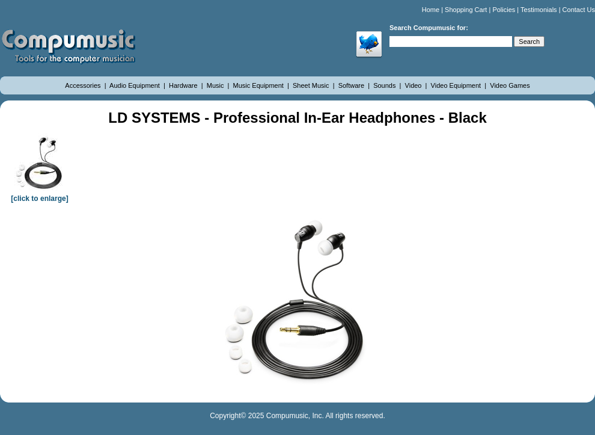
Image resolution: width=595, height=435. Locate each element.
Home (430, 9)
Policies (503, 9)
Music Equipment (259, 85)
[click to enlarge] (40, 194)
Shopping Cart (466, 9)
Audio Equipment (135, 85)
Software (352, 85)
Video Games (509, 85)
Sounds (385, 85)
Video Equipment (457, 85)
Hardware (184, 85)
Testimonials (538, 9)
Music (216, 85)
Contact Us (579, 9)
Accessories (83, 85)
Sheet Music (312, 85)
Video (414, 85)
